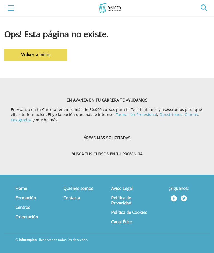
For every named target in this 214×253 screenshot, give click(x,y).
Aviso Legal (122, 188)
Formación (25, 198)
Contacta (71, 198)
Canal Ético (121, 222)
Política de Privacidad (121, 200)
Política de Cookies (129, 212)
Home (21, 188)
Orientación (26, 217)
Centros (22, 207)
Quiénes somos (78, 188)
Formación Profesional (136, 114)
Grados (191, 114)
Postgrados (21, 119)
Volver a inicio (35, 55)
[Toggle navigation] (9, 8)
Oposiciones (170, 114)
